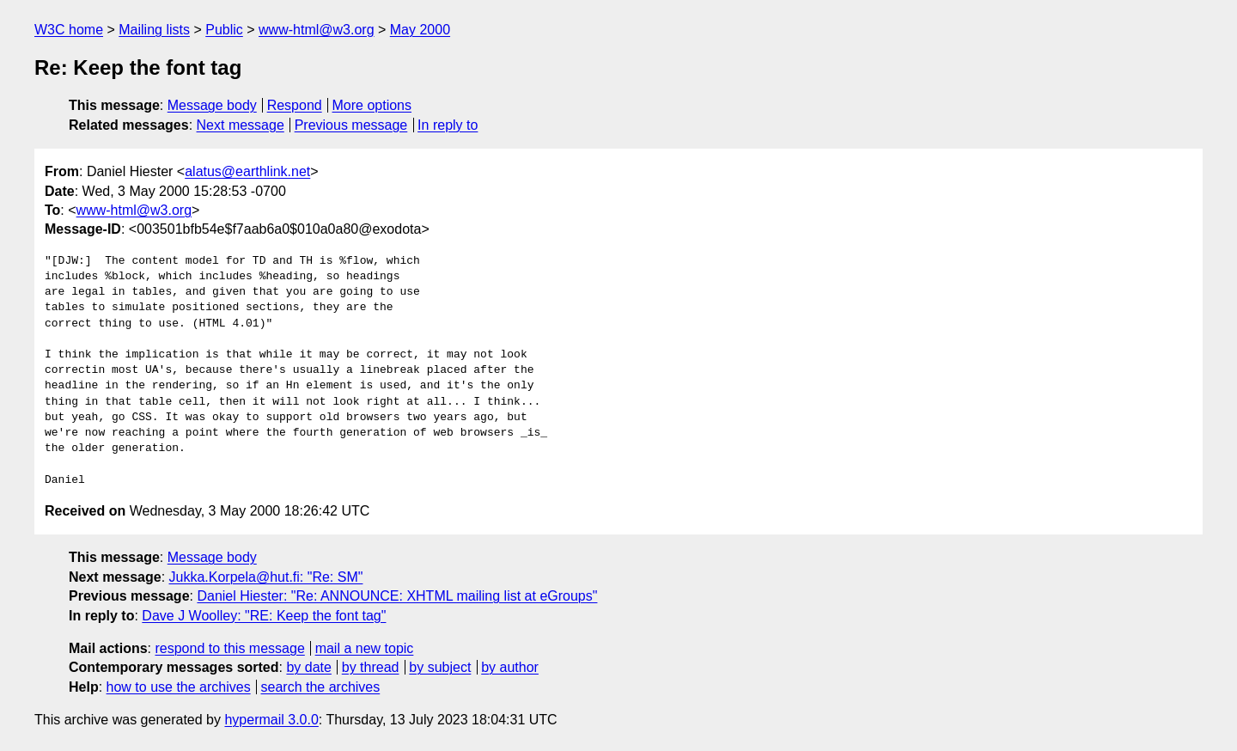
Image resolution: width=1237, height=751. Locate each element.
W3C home (68, 29)
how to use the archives (179, 687)
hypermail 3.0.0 (271, 719)
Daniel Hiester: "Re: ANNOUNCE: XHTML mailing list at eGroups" (397, 596)
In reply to (447, 125)
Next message (240, 125)
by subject (440, 667)
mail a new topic (364, 648)
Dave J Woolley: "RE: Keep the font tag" (264, 615)
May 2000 (420, 29)
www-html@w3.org (316, 29)
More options (372, 105)
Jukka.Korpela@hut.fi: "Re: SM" (266, 577)
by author (510, 667)
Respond (294, 105)
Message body (212, 105)
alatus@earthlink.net (247, 171)
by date (308, 667)
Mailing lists (154, 29)
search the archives (321, 687)
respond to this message (229, 648)
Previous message (351, 125)
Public (224, 29)
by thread (370, 667)
